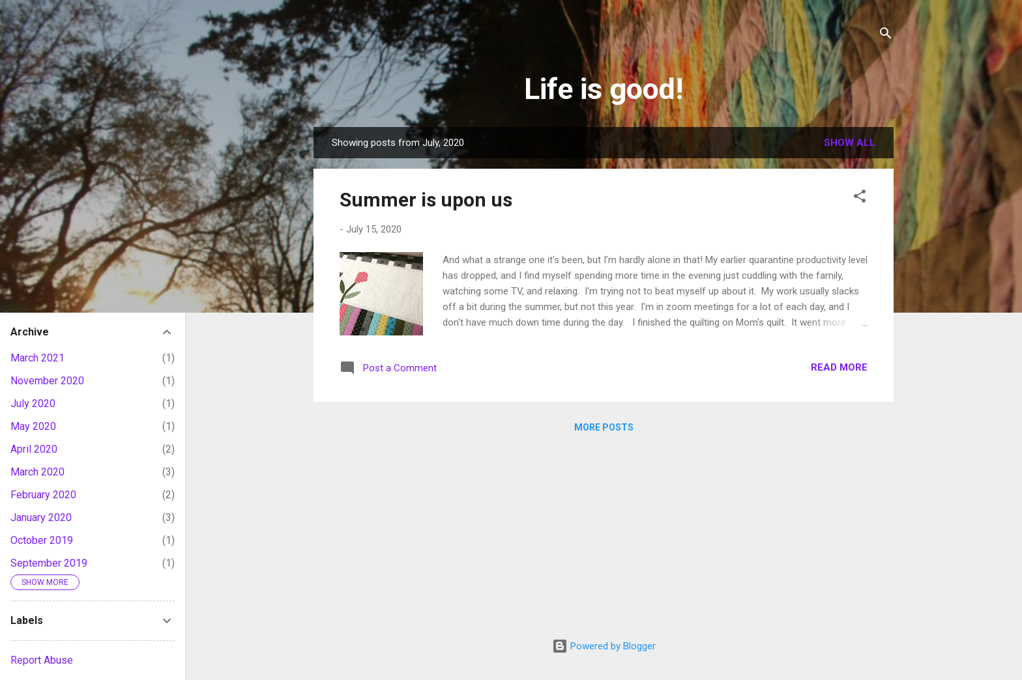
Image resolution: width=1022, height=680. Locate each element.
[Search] (886, 35)
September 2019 (48, 563)
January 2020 (41, 517)
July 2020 (32, 403)
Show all (849, 143)
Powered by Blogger (604, 646)
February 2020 (43, 495)
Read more (839, 367)
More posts (604, 427)
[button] (860, 198)
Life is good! (603, 89)
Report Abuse (41, 660)
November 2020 (47, 381)
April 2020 (33, 449)
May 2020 (33, 426)
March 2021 (37, 358)
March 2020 (37, 472)
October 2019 (41, 540)
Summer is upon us (426, 199)
